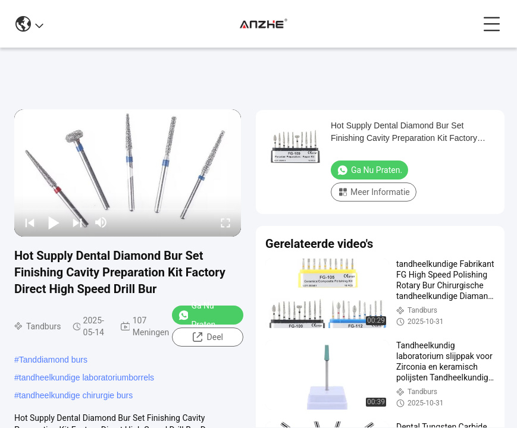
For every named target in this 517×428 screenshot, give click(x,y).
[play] (128, 173)
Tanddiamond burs (53, 359)
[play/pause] (53, 222)
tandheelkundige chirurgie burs (76, 395)
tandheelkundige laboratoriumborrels (86, 377)
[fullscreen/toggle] (225, 222)
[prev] (30, 222)
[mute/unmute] (101, 222)
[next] (77, 222)
